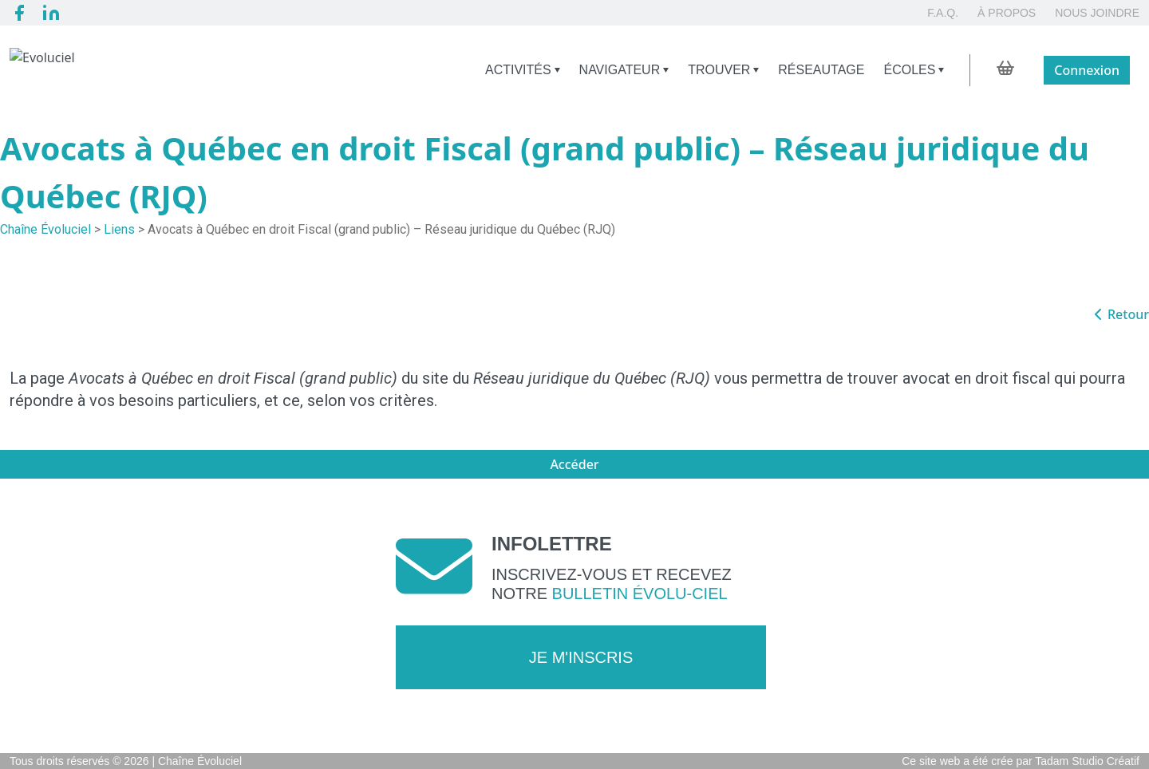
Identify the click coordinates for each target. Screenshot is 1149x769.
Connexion (1086, 70)
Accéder (574, 464)
